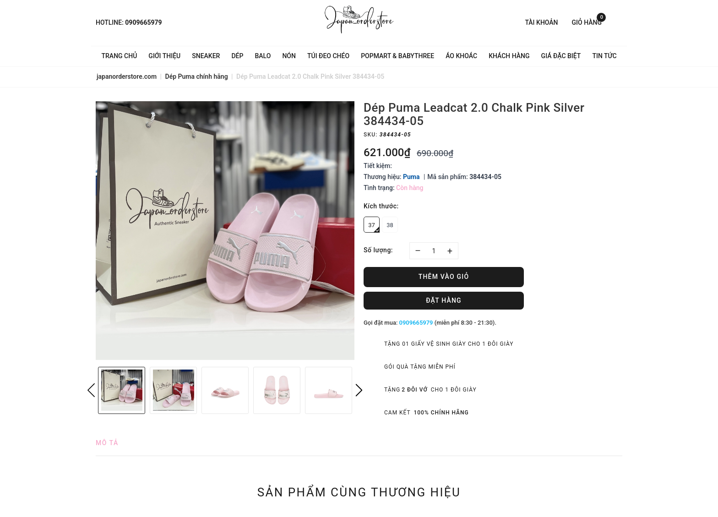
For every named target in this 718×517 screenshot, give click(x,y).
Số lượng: (378, 250)
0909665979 (143, 22)
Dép (237, 56)
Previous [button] (91, 390)
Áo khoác (461, 56)
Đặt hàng (444, 300)
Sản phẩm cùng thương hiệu (359, 492)
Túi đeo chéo (328, 56)
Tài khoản (541, 22)
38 (389, 225)
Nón (289, 56)
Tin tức (604, 56)
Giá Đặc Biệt (561, 56)
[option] (225, 230)
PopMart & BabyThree (397, 56)
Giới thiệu (164, 56)
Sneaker (206, 56)
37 (374, 227)
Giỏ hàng (589, 21)
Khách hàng (509, 56)
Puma (411, 176)
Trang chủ (119, 56)
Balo (263, 56)
